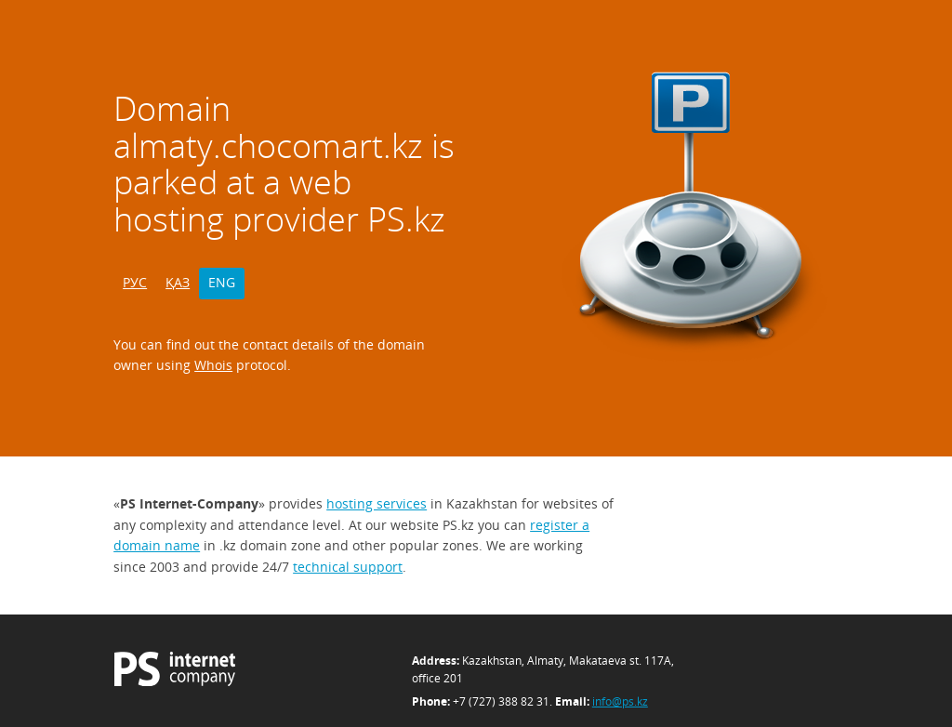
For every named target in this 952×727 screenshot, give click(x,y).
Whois (213, 365)
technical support (348, 566)
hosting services (376, 503)
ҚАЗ (177, 282)
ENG (221, 282)
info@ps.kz (620, 701)
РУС (135, 282)
